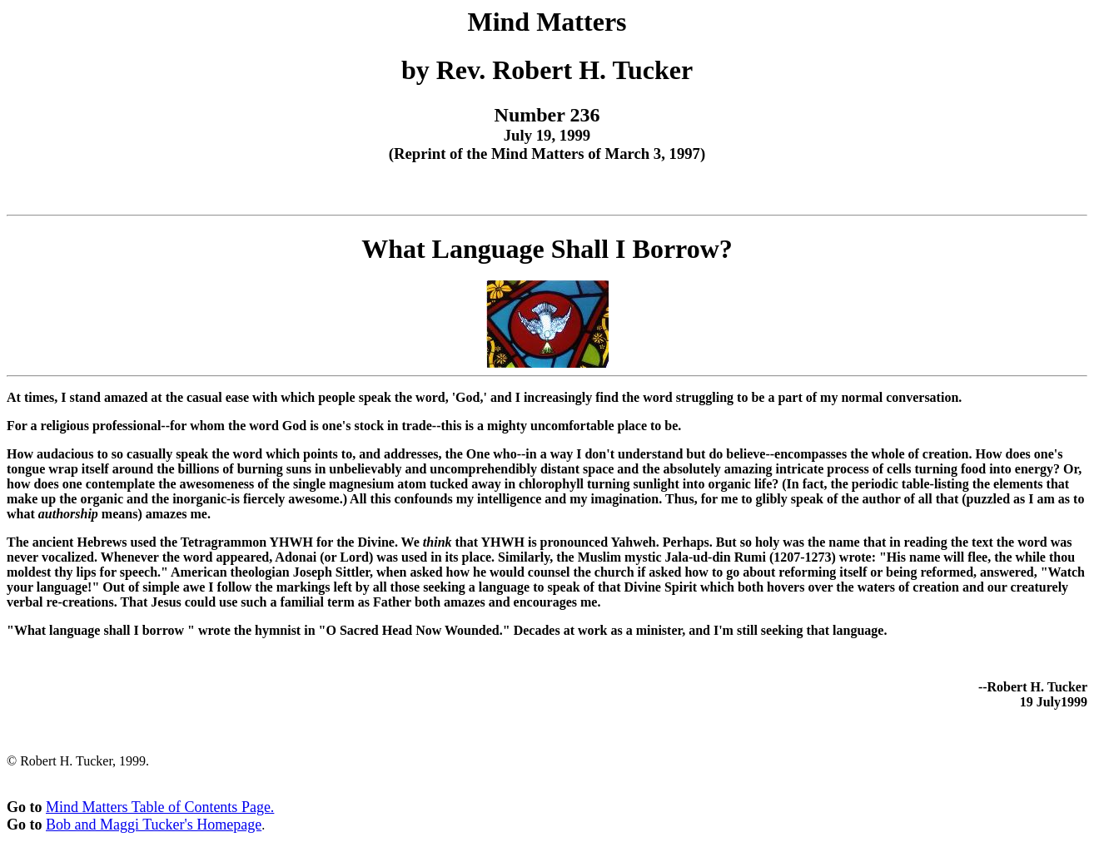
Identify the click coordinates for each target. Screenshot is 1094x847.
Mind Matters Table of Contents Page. (160, 807)
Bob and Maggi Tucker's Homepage (153, 824)
